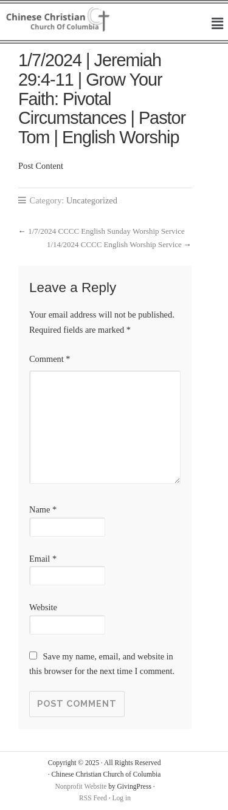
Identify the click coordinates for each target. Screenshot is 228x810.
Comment (50, 359)
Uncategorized (91, 200)
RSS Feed (93, 797)
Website (43, 607)
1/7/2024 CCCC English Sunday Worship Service (106, 231)
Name (43, 509)
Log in (121, 797)
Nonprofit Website (80, 786)
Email (43, 558)
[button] (217, 24)
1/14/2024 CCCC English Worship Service (114, 244)
